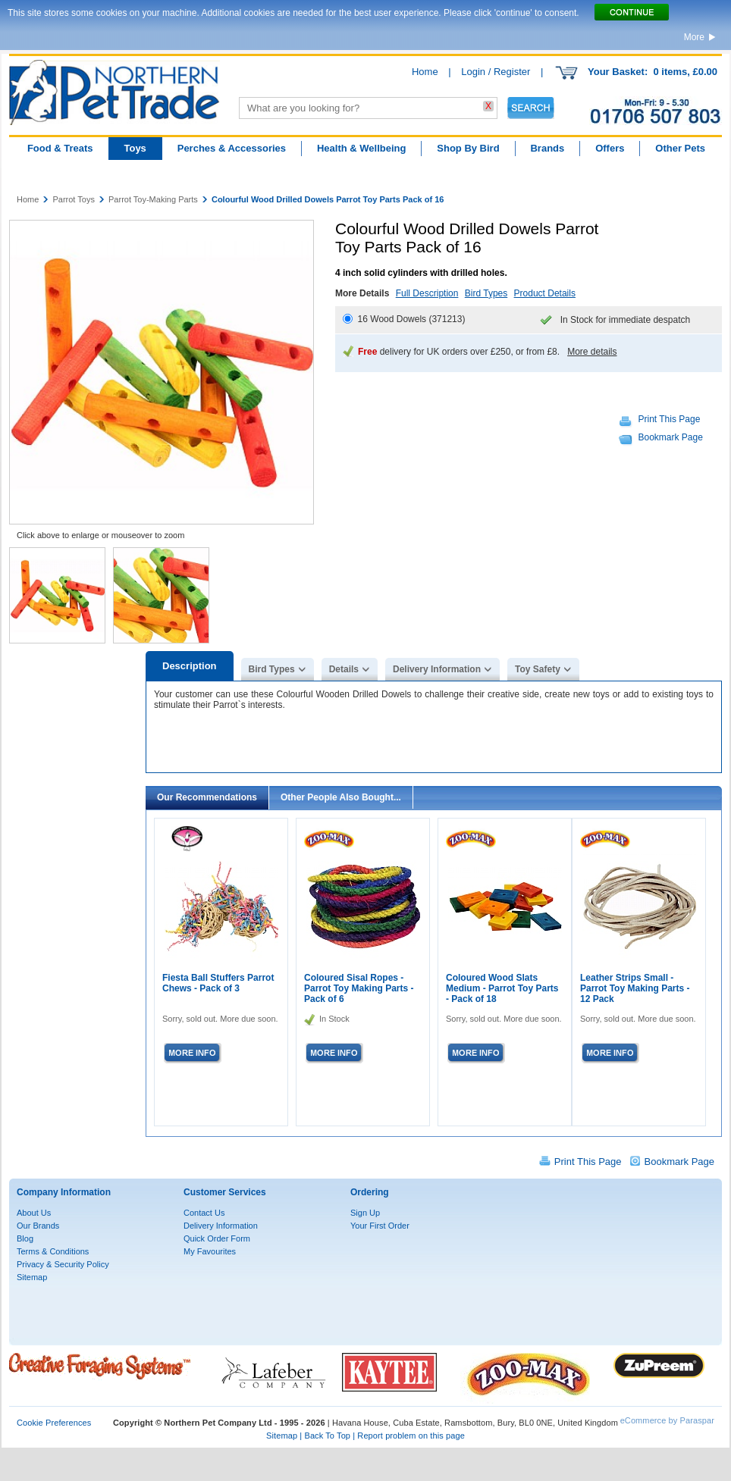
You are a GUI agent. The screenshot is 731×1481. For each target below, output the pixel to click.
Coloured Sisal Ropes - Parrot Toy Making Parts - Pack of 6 (358, 988)
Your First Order (379, 1225)
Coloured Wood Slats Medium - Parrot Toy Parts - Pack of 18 (502, 988)
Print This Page (669, 419)
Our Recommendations (207, 797)
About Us (34, 1212)
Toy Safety (537, 669)
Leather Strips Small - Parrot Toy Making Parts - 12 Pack (634, 988)
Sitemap (32, 1277)
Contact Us (204, 1212)
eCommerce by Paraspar (667, 1420)
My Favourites (210, 1251)
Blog (25, 1238)
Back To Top (327, 1435)
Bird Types (486, 293)
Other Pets (680, 148)
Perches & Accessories (231, 148)
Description (189, 666)
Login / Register (495, 71)
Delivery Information (437, 669)
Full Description (427, 293)
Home (425, 71)
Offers (609, 148)
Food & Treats (60, 148)
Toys (135, 148)
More (694, 37)
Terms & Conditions (53, 1251)
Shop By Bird (468, 148)
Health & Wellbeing (361, 148)
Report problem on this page (411, 1435)
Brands (547, 148)
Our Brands (38, 1225)
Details (344, 669)
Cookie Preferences (54, 1422)
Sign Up (365, 1212)
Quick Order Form (217, 1238)
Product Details (545, 293)
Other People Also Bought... (341, 797)
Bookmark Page (670, 437)
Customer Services (225, 1192)
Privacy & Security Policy (63, 1264)
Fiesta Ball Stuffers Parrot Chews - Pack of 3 (218, 983)
